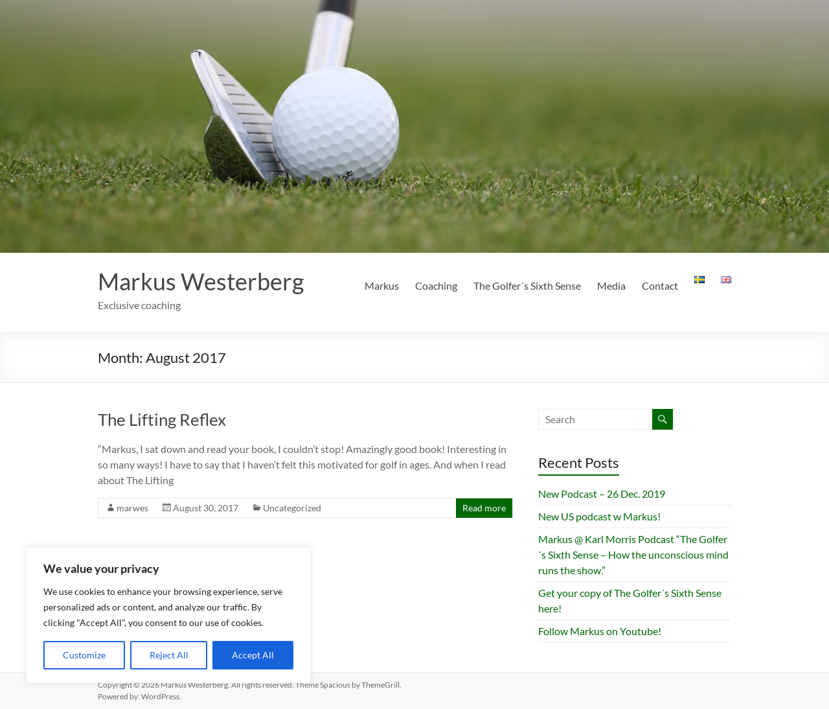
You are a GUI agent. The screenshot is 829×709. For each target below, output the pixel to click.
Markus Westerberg (201, 281)
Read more (484, 507)
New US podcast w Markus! (599, 516)
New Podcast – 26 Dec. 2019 (601, 493)
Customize (84, 654)
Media (611, 285)
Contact (660, 285)
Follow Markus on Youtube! (599, 631)
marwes (132, 507)
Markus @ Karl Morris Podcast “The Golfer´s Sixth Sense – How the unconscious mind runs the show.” (633, 554)
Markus (382, 285)
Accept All (253, 654)
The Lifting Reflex (162, 419)
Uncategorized (292, 507)
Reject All (169, 654)
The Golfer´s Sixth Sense (527, 285)
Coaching (436, 285)
